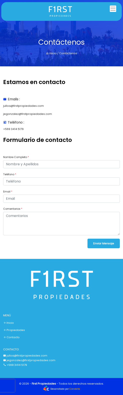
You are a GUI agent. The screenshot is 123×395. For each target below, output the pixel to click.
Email (7, 191)
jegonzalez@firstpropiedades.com (27, 114)
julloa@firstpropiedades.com (23, 106)
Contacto (11, 337)
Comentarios (12, 209)
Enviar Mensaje (103, 243)
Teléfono (9, 174)
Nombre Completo (16, 157)
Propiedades (14, 330)
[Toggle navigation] (113, 9)
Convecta (74, 389)
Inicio (51, 53)
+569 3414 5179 (13, 129)
